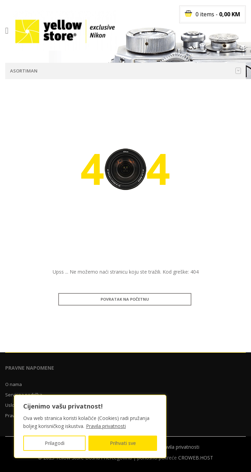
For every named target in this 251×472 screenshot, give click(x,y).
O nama (13, 384)
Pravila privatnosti (106, 426)
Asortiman (125, 71)
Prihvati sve (123, 443)
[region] (90, 426)
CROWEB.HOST (195, 457)
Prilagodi (54, 443)
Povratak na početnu (125, 299)
